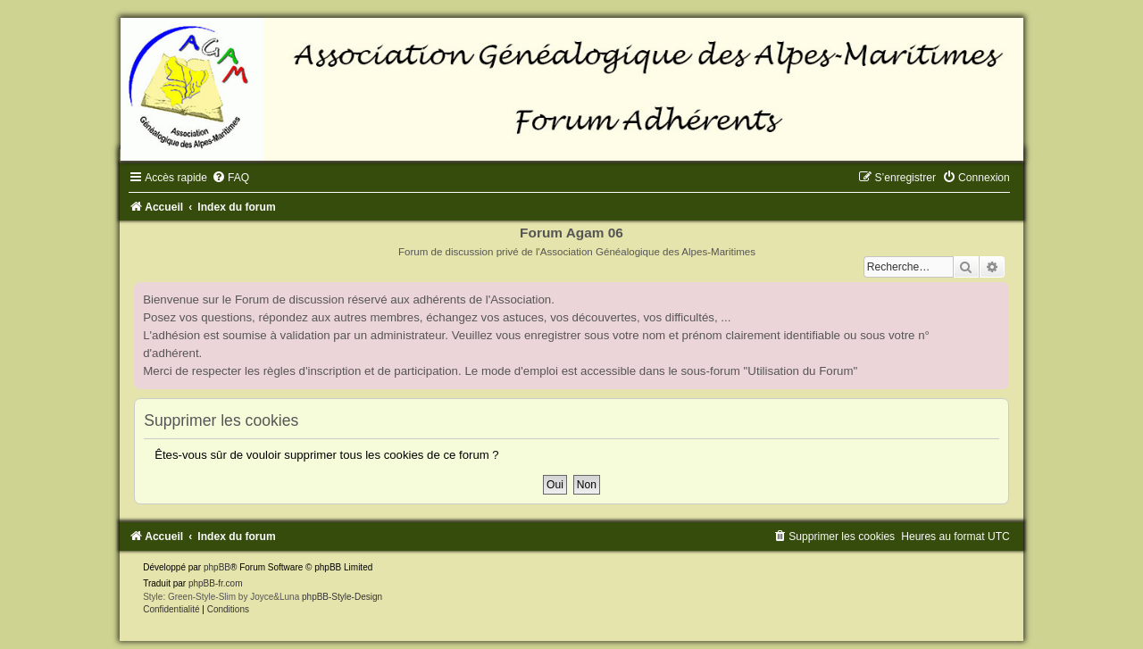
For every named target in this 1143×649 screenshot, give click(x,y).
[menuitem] (230, 177)
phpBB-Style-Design (342, 597)
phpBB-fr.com (215, 583)
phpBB (217, 567)
